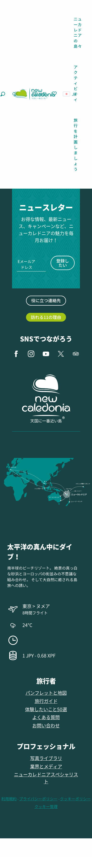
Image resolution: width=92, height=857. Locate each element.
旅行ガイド (46, 701)
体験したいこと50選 (46, 709)
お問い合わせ (46, 725)
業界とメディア (46, 766)
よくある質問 (46, 717)
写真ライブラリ (46, 758)
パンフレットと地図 (46, 693)
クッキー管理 (46, 806)
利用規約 (9, 799)
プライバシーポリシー (38, 799)
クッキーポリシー (75, 799)
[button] (2, 94)
